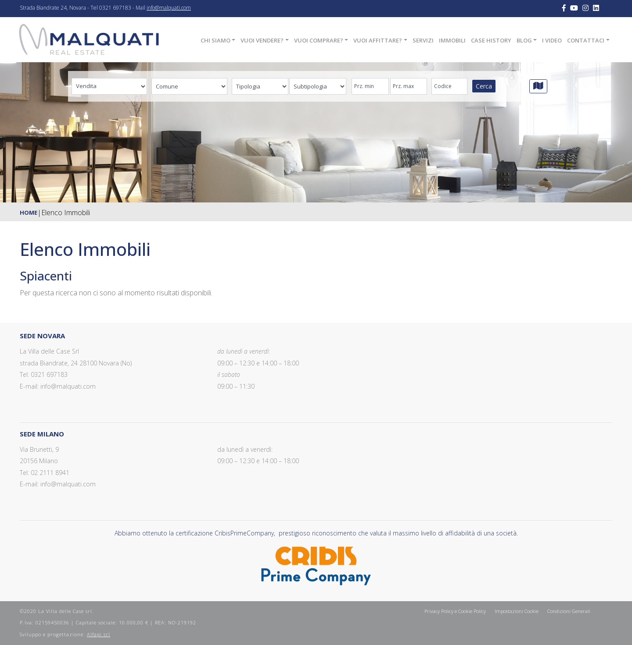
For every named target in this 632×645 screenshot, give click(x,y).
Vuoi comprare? (318, 40)
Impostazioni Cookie (517, 611)
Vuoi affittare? (377, 40)
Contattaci (585, 40)
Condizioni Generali (568, 611)
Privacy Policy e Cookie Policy (455, 611)
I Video (552, 40)
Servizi (423, 40)
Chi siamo (215, 40)
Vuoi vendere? (262, 40)
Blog (524, 40)
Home (28, 212)
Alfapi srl (98, 634)
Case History (491, 40)
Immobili (452, 40)
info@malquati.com (169, 7)
